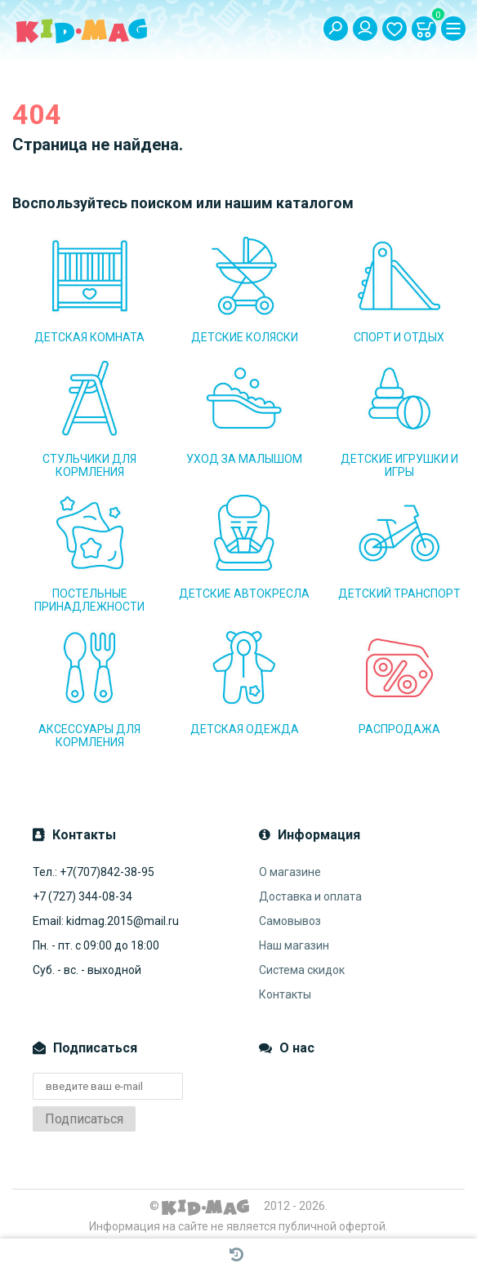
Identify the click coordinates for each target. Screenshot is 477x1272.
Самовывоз (290, 920)
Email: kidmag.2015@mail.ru (106, 920)
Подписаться (84, 1119)
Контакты (285, 994)
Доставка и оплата (310, 896)
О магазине (290, 871)
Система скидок (302, 969)
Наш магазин (294, 945)
